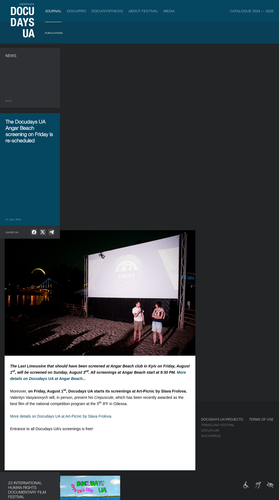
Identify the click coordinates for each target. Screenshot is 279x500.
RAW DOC (77, 430)
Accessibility (144, 446)
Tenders (140, 452)
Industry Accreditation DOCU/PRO (98, 425)
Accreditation (182, 430)
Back (8, 101)
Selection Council (148, 430)
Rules (38, 425)
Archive (139, 463)
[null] (34, 232)
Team (137, 436)
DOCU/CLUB (210, 430)
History (139, 457)
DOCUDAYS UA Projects (222, 419)
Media (169, 11)
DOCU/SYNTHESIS (107, 11)
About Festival (143, 11)
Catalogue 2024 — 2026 (252, 11)
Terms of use (261, 419)
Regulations (143, 425)
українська (26, 3)
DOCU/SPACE (211, 436)
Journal (53, 11)
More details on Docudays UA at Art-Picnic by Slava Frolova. (122, 234)
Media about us (182, 425)
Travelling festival (217, 425)
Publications (54, 33)
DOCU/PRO (76, 11)
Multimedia (179, 436)
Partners (141, 441)
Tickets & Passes (48, 419)
